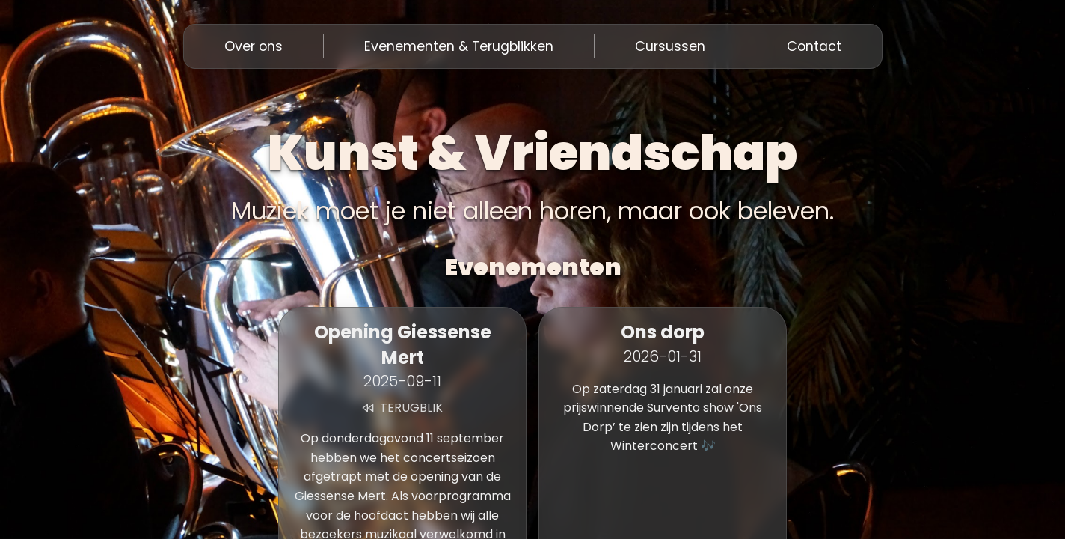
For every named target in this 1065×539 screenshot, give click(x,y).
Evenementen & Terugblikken (458, 46)
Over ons (253, 46)
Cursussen (670, 46)
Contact (814, 46)
